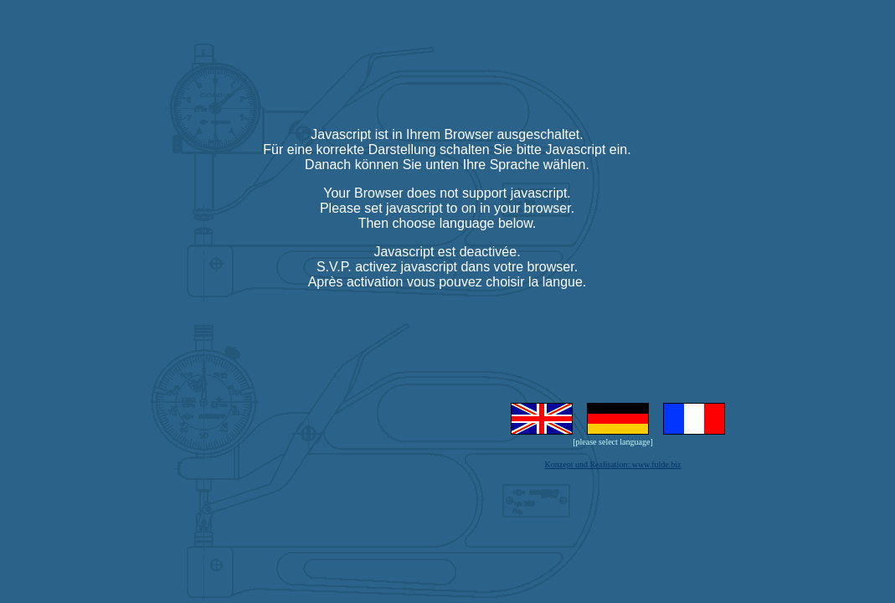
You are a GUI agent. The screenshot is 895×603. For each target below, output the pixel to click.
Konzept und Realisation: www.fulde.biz (613, 464)
